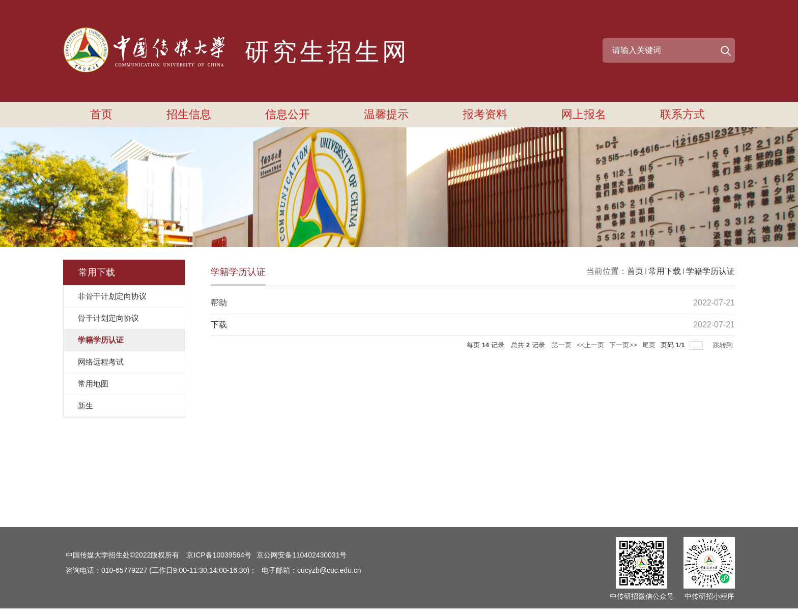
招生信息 (188, 114)
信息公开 (287, 114)
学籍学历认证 (710, 271)
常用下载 (664, 271)
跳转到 (724, 345)
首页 (101, 114)
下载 (219, 324)
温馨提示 (386, 114)
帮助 (219, 302)
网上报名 (583, 114)
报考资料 (485, 114)
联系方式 (682, 114)
